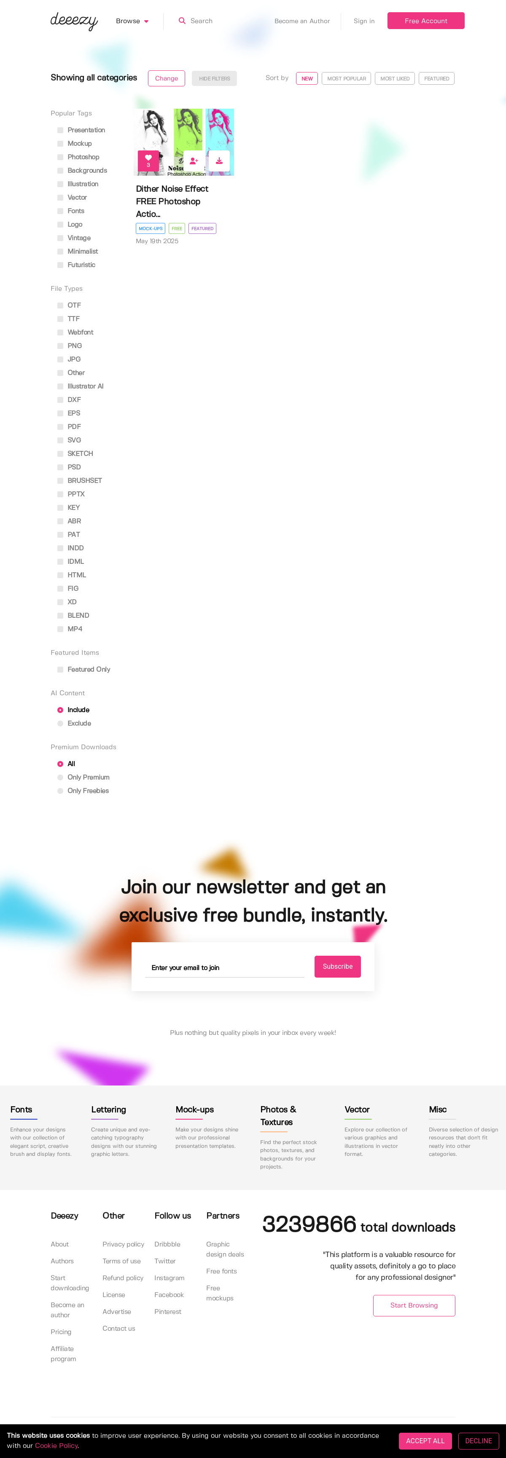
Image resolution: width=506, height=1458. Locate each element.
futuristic (76, 265)
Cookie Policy (56, 1446)
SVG (69, 440)
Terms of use (121, 1261)
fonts (70, 211)
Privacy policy (123, 1244)
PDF (69, 427)
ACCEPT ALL (425, 1441)
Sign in (364, 21)
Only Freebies (82, 791)
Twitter (165, 1261)
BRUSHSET (79, 481)
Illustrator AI (80, 386)
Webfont (75, 333)
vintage (73, 238)
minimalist (77, 252)
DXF (69, 400)
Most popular (346, 79)
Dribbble (167, 1244)
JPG (68, 359)
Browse (140, 21)
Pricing (61, 1332)
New (307, 79)
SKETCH (75, 454)
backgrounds (82, 171)
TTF (68, 319)
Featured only (83, 670)
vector (72, 198)
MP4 (69, 629)
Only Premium (83, 778)
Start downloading (70, 1283)
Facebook (169, 1295)
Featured (436, 79)
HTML (71, 575)
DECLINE (479, 1441)
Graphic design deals (225, 1249)
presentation (81, 130)
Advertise (116, 1312)
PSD (69, 467)
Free (177, 229)
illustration (77, 184)
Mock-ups (150, 229)
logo (69, 225)
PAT (68, 535)
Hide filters (214, 79)
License (113, 1295)
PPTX (71, 494)
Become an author (67, 1310)
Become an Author (308, 21)
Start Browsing (414, 1306)
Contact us (118, 1329)
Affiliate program (63, 1354)
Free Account (426, 21)
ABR (69, 521)
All (66, 764)
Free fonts (221, 1271)
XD (67, 602)
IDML (70, 562)
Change (166, 79)
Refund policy (122, 1278)
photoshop (78, 157)
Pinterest (167, 1312)
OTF (69, 306)
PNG (69, 346)
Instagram (169, 1278)
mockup (74, 144)
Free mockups (220, 1293)
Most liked (394, 79)
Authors (62, 1261)
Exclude (74, 724)
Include (73, 710)
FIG (67, 589)
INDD (70, 548)
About (60, 1244)
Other (70, 373)
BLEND (73, 616)
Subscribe (338, 966)
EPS (68, 413)
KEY (68, 508)
